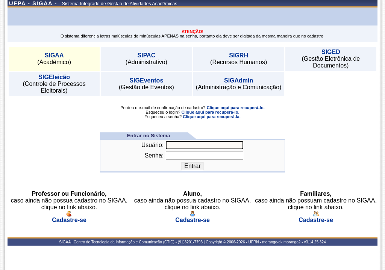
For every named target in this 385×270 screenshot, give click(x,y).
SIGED (330, 52)
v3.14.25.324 (315, 242)
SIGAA (54, 55)
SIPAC (147, 55)
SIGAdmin (238, 80)
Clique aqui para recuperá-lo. (236, 107)
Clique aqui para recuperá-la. (212, 116)
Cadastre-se (69, 217)
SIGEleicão (54, 77)
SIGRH (238, 55)
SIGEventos (146, 80)
